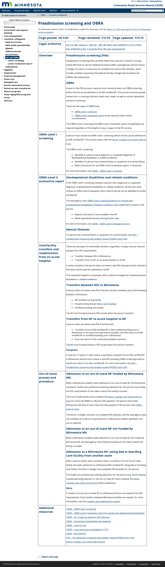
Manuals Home (40, 10)
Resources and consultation (17, 88)
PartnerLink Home (22, 10)
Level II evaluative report (20, 63)
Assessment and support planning (16, 31)
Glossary (8, 100)
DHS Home (6, 10)
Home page (9, 27)
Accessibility (119, 564)
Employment (10, 73)
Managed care (11, 82)
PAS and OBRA (12, 57)
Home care (9, 79)
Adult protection (13, 42)
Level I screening (16, 60)
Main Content (142, 1)
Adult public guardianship (17, 45)
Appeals (9, 48)
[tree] (18, 63)
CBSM (43, 15)
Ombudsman (11, 66)
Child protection (13, 51)
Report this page (48, 556)
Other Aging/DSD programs (17, 94)
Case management (13, 36)
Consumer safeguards (58, 15)
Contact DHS (143, 564)
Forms (7, 97)
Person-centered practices (17, 85)
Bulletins (53, 10)
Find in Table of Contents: (19, 20)
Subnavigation (156, 1)
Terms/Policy (131, 564)
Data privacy (11, 54)
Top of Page (155, 564)
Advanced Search (69, 10)
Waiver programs (12, 91)
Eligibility (8, 69)
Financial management (15, 76)
